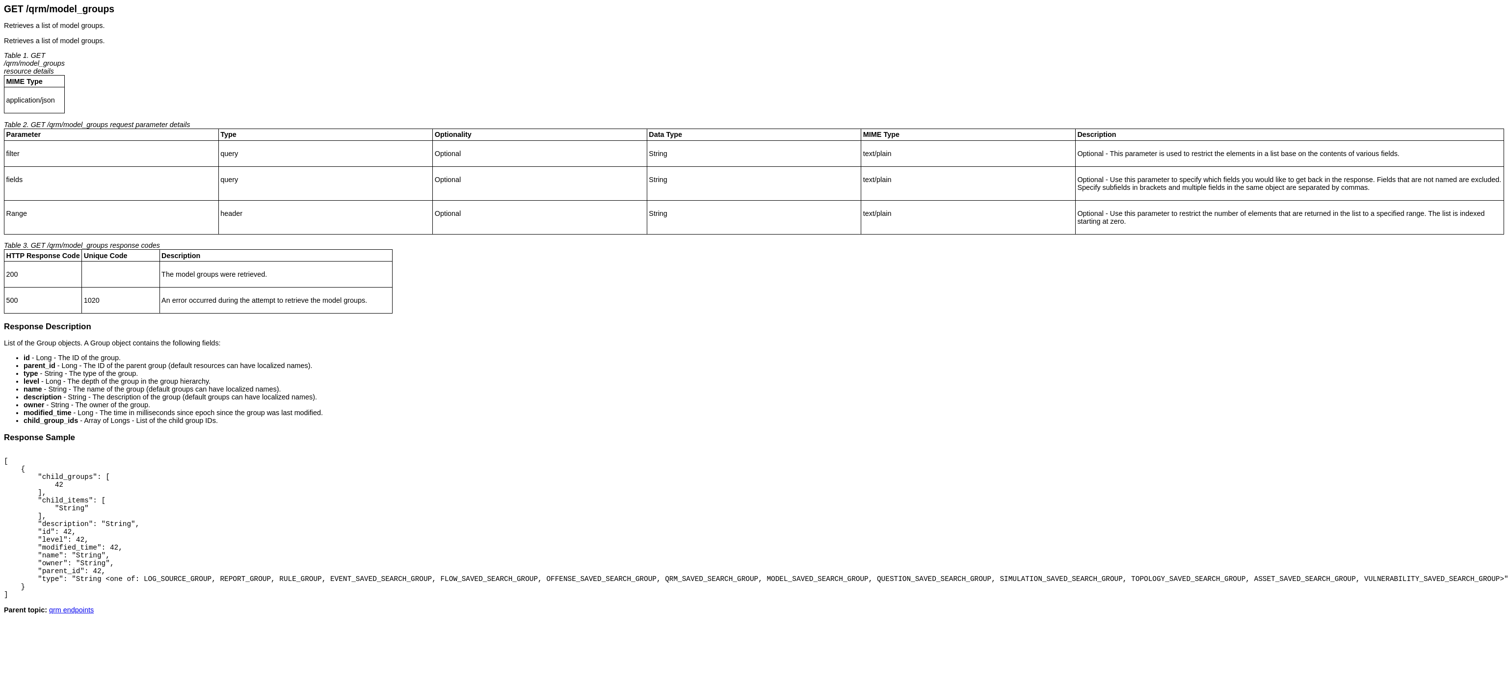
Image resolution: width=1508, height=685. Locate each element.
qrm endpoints (71, 638)
